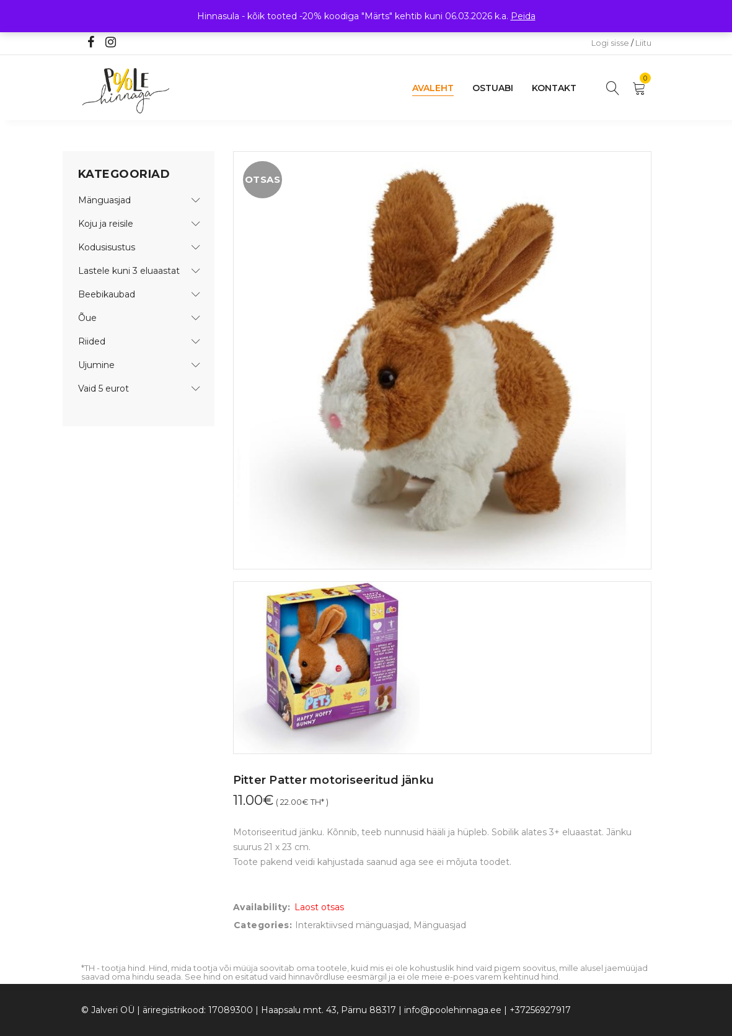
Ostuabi (492, 88)
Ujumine (96, 365)
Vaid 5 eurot (103, 388)
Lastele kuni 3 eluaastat (129, 270)
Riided (91, 341)
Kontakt (554, 88)
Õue (87, 317)
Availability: (262, 907)
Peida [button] (523, 16)
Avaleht (433, 88)
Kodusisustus (106, 247)
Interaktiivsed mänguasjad (352, 925)
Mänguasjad (104, 200)
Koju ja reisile (105, 223)
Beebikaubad (106, 294)
